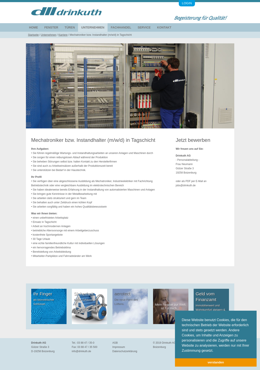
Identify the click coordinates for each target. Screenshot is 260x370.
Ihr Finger (42, 293)
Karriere (63, 34)
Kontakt (164, 27)
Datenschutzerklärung (124, 351)
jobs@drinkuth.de (186, 185)
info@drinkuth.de (81, 351)
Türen (70, 27)
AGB (115, 342)
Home (33, 27)
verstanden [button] (216, 362)
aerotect (123, 293)
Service (144, 27)
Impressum (118, 347)
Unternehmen (92, 27)
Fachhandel (121, 27)
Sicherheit (84, 293)
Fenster (51, 27)
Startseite (33, 34)
